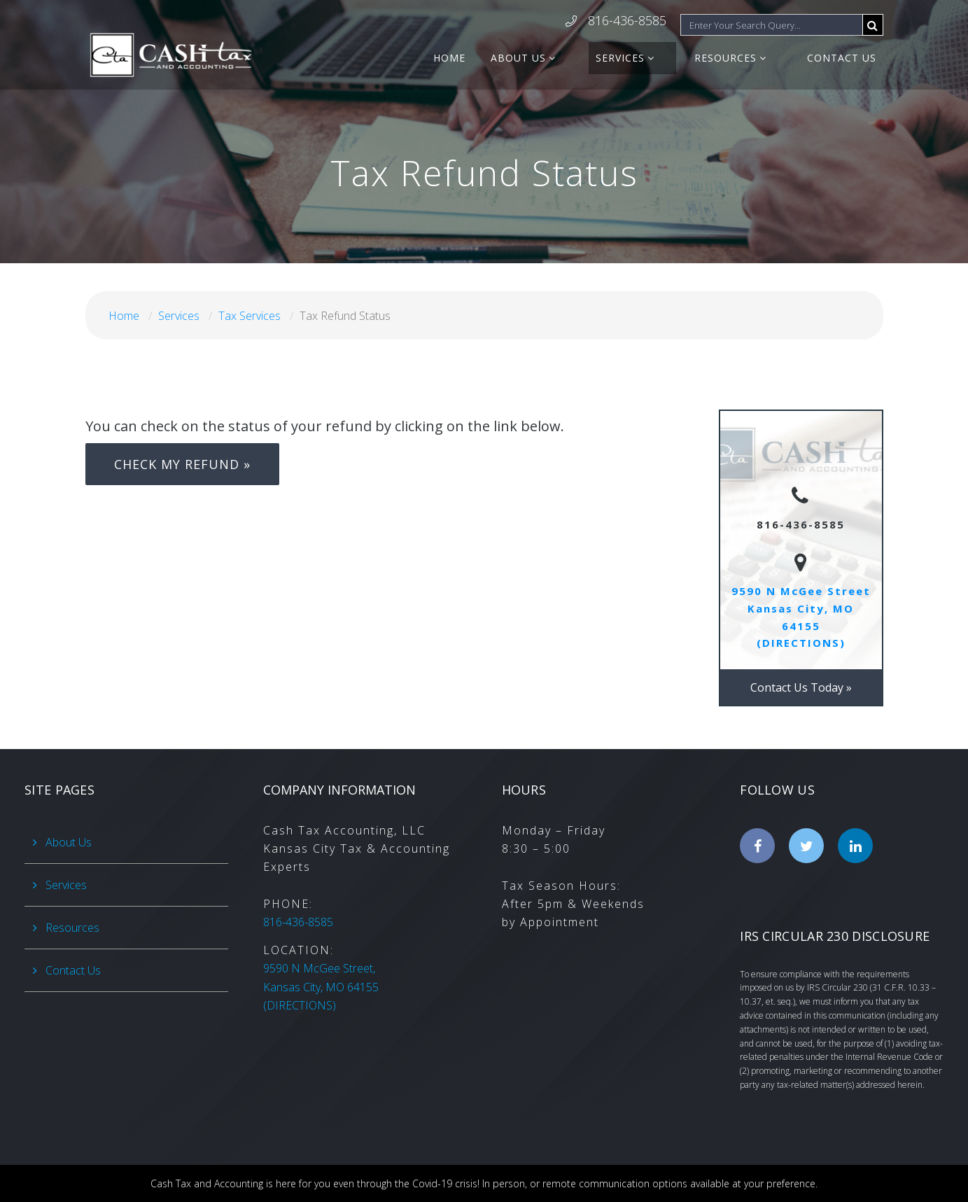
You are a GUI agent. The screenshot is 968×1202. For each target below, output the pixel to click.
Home (494, 57)
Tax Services (249, 315)
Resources (741, 57)
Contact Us (841, 57)
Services (650, 57)
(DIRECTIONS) (321, 986)
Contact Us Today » (801, 687)
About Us (563, 57)
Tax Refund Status (345, 315)
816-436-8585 (627, 21)
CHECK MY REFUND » (182, 464)
